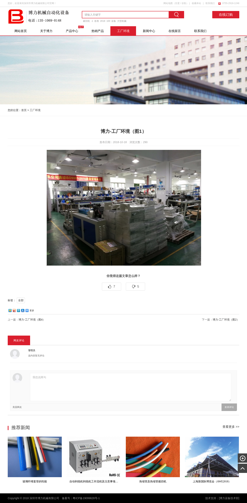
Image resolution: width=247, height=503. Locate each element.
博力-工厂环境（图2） (226, 319)
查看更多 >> (230, 426)
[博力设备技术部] (229, 498)
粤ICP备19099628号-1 (86, 498)
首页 (24, 110)
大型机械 (121, 21)
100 (108, 21)
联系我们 (210, 3)
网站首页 (20, 31)
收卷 (96, 21)
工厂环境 (123, 31)
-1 (92, 21)
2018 (102, 21)
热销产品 (97, 31)
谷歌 (184, 3)
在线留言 (174, 31)
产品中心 (72, 31)
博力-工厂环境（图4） (32, 319)
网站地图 (168, 3)
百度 (177, 3)
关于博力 (46, 31)
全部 (21, 300)
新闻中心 (149, 31)
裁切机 (86, 21)
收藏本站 (196, 3)
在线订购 (226, 15)
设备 (113, 21)
